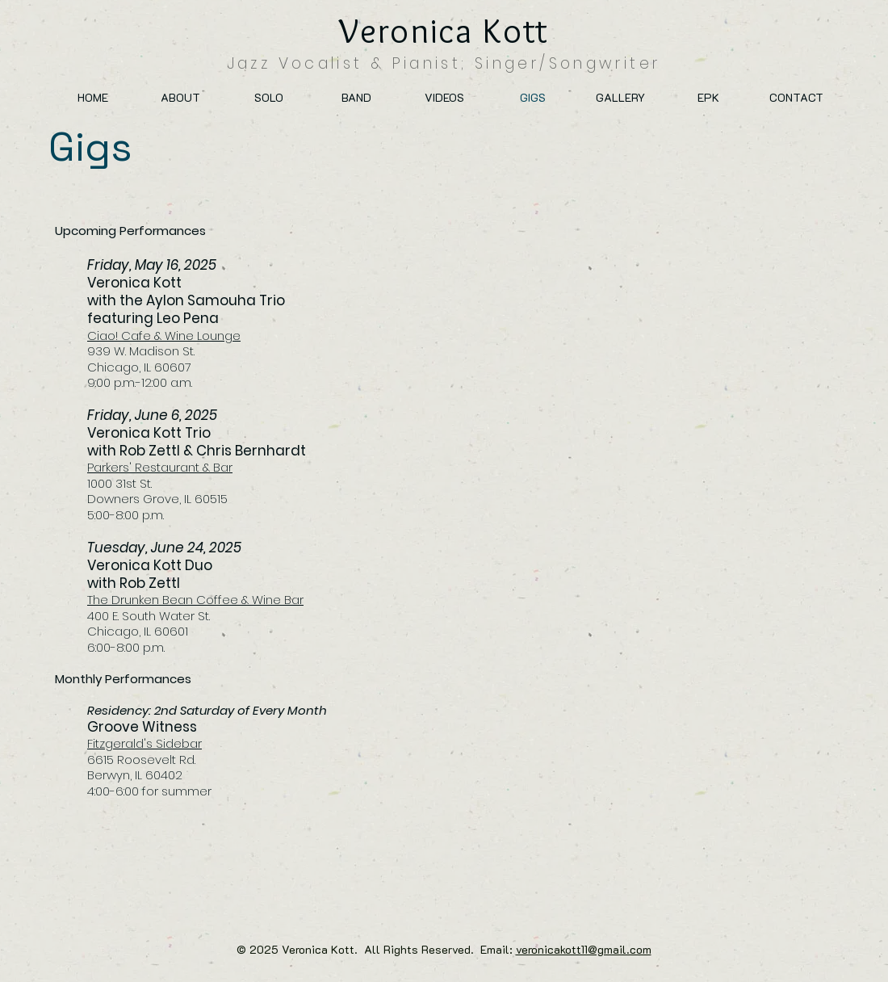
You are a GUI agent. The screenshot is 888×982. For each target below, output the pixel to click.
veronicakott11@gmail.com (583, 949)
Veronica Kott (444, 30)
